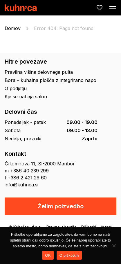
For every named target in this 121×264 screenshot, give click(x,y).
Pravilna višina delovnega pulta (39, 72)
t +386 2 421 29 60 (26, 178)
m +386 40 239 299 (27, 171)
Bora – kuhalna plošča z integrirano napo (50, 80)
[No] (114, 246)
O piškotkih (69, 255)
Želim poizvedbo (61, 206)
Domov (13, 28)
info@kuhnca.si (21, 185)
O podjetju (16, 88)
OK (47, 255)
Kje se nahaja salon (26, 96)
